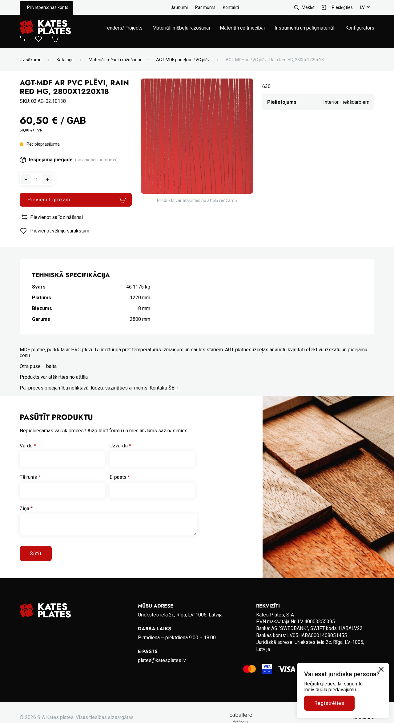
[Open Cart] (55, 39)
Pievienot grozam (48, 200)
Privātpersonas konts (47, 7)
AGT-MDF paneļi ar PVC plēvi (183, 59)
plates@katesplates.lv (162, 660)
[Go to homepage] (45, 28)
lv (362, 7)
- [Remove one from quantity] (26, 179)
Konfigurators (359, 28)
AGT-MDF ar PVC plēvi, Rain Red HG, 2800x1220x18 (275, 59)
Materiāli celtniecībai (242, 28)
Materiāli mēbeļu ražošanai (181, 28)
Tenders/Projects (124, 28)
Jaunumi (179, 7)
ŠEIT (173, 388)
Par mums (205, 7)
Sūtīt (36, 553)
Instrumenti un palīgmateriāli (305, 28)
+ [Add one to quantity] (47, 179)
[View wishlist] (38, 40)
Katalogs (65, 59)
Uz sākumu (31, 59)
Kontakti (231, 7)
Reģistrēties (329, 703)
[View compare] (22, 39)
